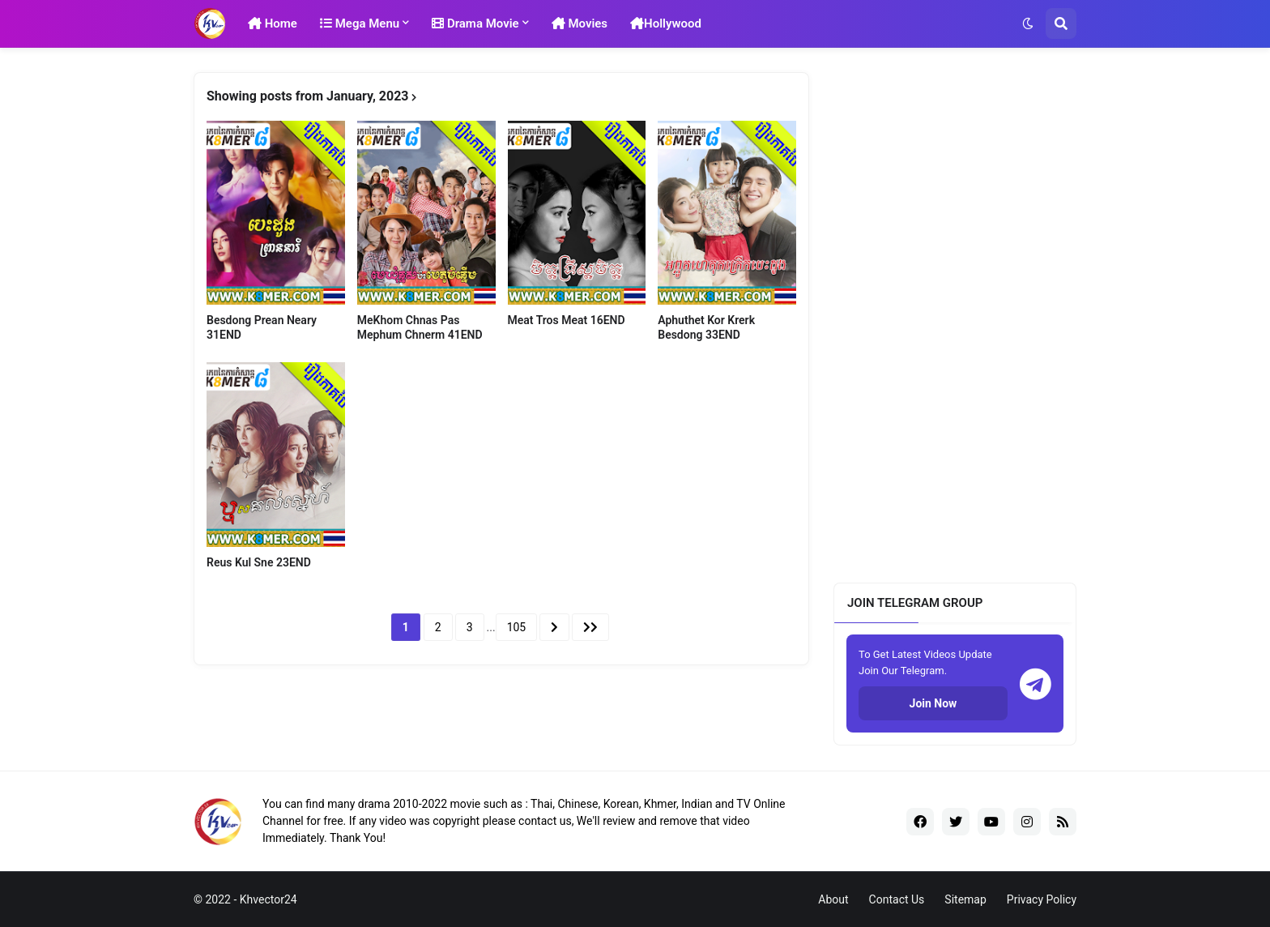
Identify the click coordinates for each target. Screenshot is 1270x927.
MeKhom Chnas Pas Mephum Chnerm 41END (420, 327)
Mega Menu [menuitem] (359, 23)
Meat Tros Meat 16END (566, 320)
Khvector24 (268, 899)
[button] (1028, 23)
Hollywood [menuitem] (665, 23)
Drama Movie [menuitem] (475, 23)
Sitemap (965, 899)
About (833, 899)
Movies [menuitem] (579, 23)
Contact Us (897, 899)
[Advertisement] (954, 315)
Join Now (933, 703)
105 (516, 627)
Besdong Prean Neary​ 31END (262, 327)
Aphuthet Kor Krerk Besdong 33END (706, 327)
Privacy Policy (1041, 899)
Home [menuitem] (272, 23)
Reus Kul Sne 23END (259, 562)
